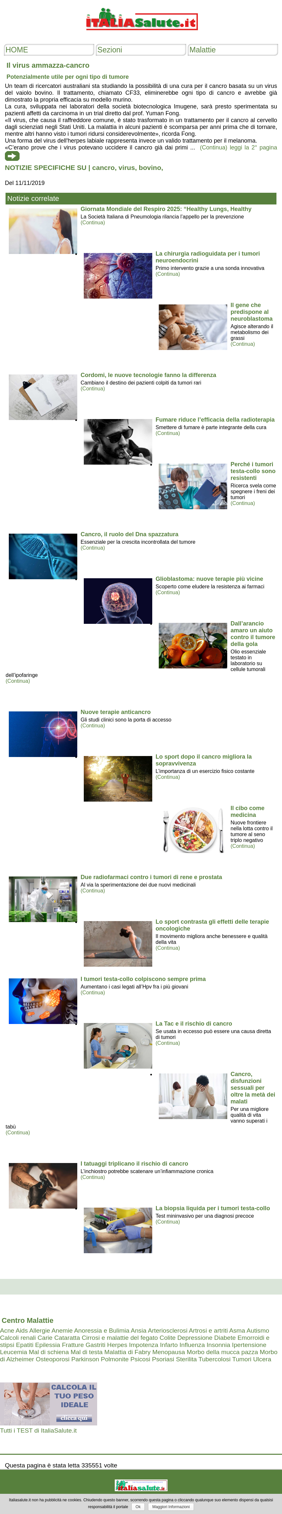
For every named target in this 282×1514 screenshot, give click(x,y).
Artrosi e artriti (208, 1330)
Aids (22, 1330)
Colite (168, 1337)
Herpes (117, 1344)
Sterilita (186, 1359)
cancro (103, 167)
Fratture (73, 1344)
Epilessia (47, 1344)
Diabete (225, 1337)
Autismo (257, 1330)
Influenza (192, 1344)
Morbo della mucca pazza (222, 1352)
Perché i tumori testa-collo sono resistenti (252, 471)
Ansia (138, 1330)
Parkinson (85, 1359)
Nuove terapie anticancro (116, 712)
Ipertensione (249, 1344)
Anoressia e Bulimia (101, 1330)
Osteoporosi (52, 1359)
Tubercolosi (214, 1359)
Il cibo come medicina (247, 811)
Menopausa (168, 1352)
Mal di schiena (49, 1352)
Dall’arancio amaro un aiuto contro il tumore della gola (252, 633)
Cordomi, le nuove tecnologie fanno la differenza (148, 375)
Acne (7, 1330)
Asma (237, 1330)
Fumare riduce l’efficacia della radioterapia (215, 419)
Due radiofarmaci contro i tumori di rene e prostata (151, 877)
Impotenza (143, 1344)
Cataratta (67, 1337)
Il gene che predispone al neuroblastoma (251, 312)
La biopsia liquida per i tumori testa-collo (213, 1208)
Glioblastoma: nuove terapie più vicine (209, 579)
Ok (138, 1507)
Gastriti (95, 1344)
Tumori (241, 1359)
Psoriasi (163, 1359)
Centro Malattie (27, 1320)
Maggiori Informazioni (171, 1507)
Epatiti (24, 1344)
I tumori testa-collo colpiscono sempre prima (143, 979)
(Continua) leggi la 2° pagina (238, 147)
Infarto (169, 1344)
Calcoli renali (18, 1337)
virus (127, 167)
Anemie (62, 1330)
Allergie (39, 1330)
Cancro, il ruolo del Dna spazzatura (129, 534)
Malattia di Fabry (127, 1352)
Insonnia (218, 1344)
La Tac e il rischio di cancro (194, 1023)
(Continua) (93, 222)
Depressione (195, 1337)
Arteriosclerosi (167, 1330)
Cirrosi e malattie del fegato (120, 1337)
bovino (150, 167)
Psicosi (140, 1359)
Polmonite (114, 1359)
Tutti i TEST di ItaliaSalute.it (38, 1430)
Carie (44, 1337)
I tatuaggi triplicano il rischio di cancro (134, 1163)
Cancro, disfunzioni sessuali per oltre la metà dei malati (252, 1088)
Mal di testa (87, 1352)
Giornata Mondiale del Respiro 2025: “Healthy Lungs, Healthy (166, 209)
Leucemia (13, 1352)
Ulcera (262, 1359)
